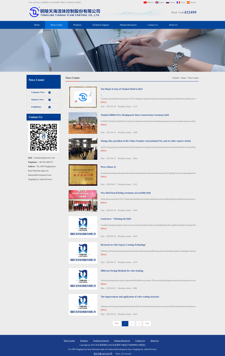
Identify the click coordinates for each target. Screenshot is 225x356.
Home (37, 25)
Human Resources (128, 25)
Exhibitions (41, 107)
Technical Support (100, 25)
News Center (56, 25)
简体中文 (149, 2)
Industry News (41, 99)
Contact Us (153, 25)
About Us (173, 25)
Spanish (191, 2)
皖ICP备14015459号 (103, 354)
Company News (41, 92)
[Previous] (117, 323)
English (159, 2)
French (181, 2)
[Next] (147, 323)
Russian (170, 2)
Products (77, 25)
